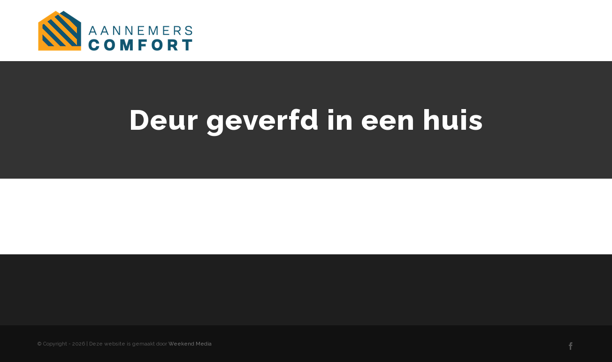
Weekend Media (190, 344)
